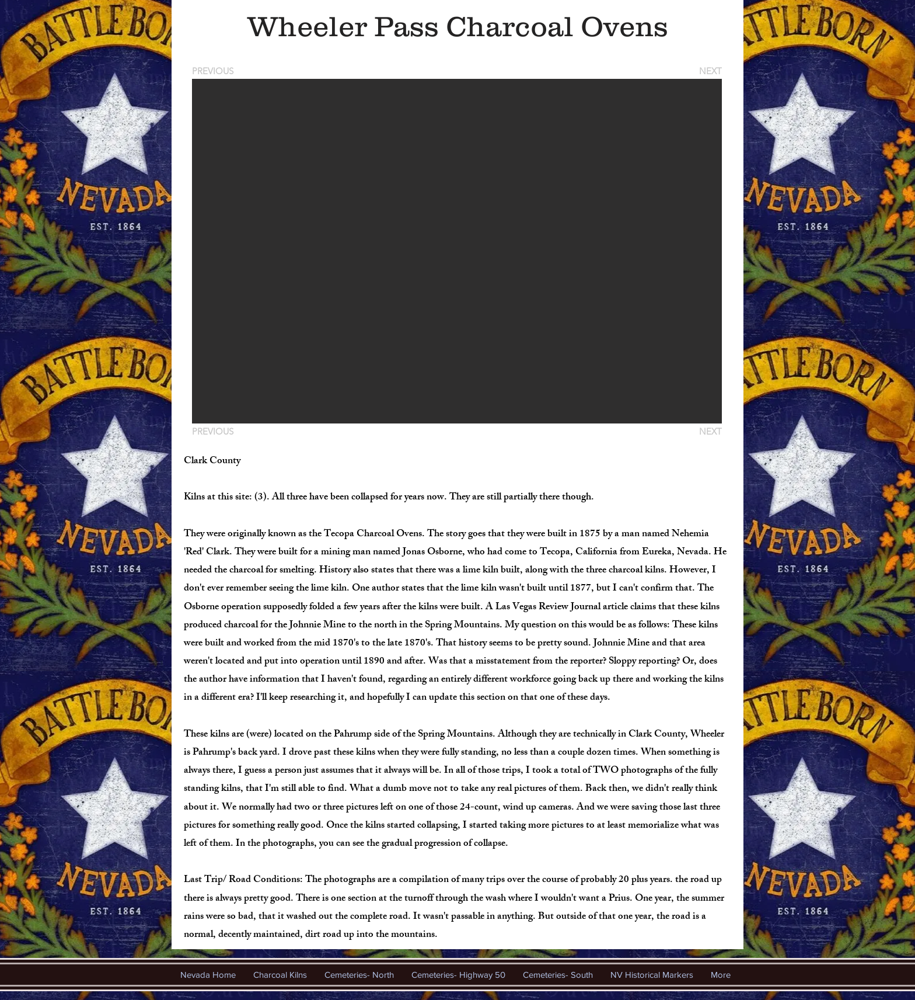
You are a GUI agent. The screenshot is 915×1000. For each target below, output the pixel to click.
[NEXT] (709, 71)
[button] (457, 251)
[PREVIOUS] (215, 71)
